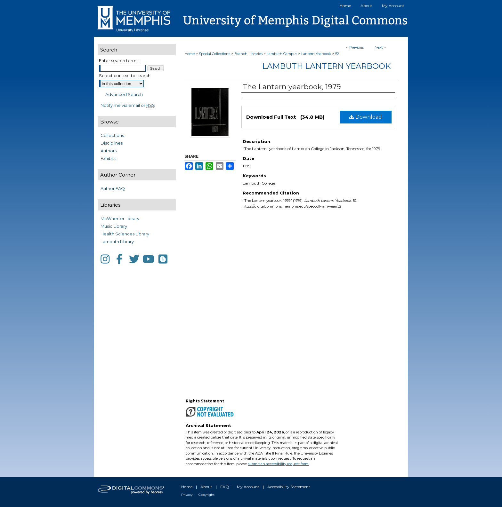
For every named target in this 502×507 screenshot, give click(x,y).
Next (379, 47)
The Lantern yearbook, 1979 (292, 87)
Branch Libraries (248, 53)
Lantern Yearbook (316, 53)
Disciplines (112, 143)
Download (365, 117)
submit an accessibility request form (278, 464)
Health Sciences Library (125, 233)
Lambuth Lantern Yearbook (326, 66)
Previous (356, 47)
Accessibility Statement (288, 486)
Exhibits (108, 158)
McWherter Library (120, 218)
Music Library (114, 226)
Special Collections (214, 53)
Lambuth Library (117, 241)
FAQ (224, 486)
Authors (109, 150)
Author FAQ (113, 188)
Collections (112, 135)
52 (337, 53)
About (206, 486)
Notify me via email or (128, 105)
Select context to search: (125, 75)
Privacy (186, 495)
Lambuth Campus (282, 53)
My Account (248, 486)
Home (189, 53)
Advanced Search (124, 94)
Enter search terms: (119, 60)
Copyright (206, 495)
